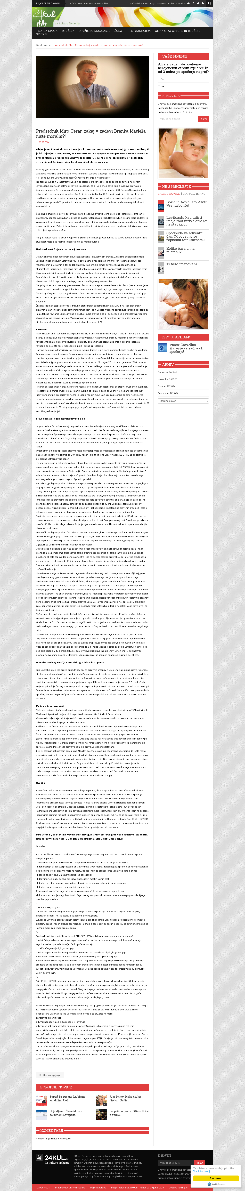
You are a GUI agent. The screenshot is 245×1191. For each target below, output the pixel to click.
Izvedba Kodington (178, 1187)
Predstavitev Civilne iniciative (70, 1187)
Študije (41, 34)
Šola (118, 31)
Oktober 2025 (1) (166, 386)
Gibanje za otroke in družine (177, 31)
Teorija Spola (47, 31)
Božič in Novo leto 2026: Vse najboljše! (96, 3)
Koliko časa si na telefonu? (180, 250)
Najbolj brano (194, 193)
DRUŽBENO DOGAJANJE (94, 31)
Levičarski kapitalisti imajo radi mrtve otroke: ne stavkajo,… (186, 220)
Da (161, 79)
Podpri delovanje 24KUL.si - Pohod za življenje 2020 (137, 1187)
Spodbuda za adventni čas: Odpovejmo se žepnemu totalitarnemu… (186, 236)
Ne (161, 86)
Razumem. (216, 1178)
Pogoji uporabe (98, 1187)
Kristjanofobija (138, 31)
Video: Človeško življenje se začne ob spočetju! (186, 348)
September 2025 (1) (168, 393)
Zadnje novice (169, 193)
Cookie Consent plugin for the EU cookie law (216, 1184)
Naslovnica (43, 45)
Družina (68, 31)
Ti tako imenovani (181, 264)
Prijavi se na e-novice (48, 3)
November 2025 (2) (167, 379)
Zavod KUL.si (43, 1187)
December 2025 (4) (167, 372)
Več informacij (201, 1171)
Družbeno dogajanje (50, 1075)
